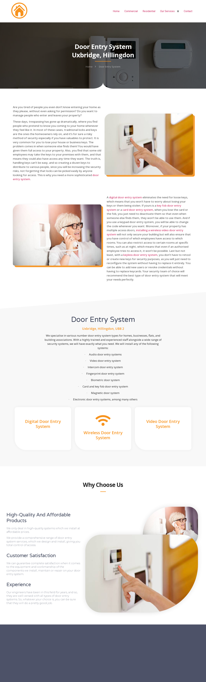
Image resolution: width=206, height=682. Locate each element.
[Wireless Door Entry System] (103, 420)
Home (116, 11)
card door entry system (138, 210)
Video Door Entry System (163, 423)
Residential (149, 11)
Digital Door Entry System (43, 423)
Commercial (131, 11)
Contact (188, 11)
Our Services (167, 11)
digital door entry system (125, 197)
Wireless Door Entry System (103, 435)
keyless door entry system (140, 255)
